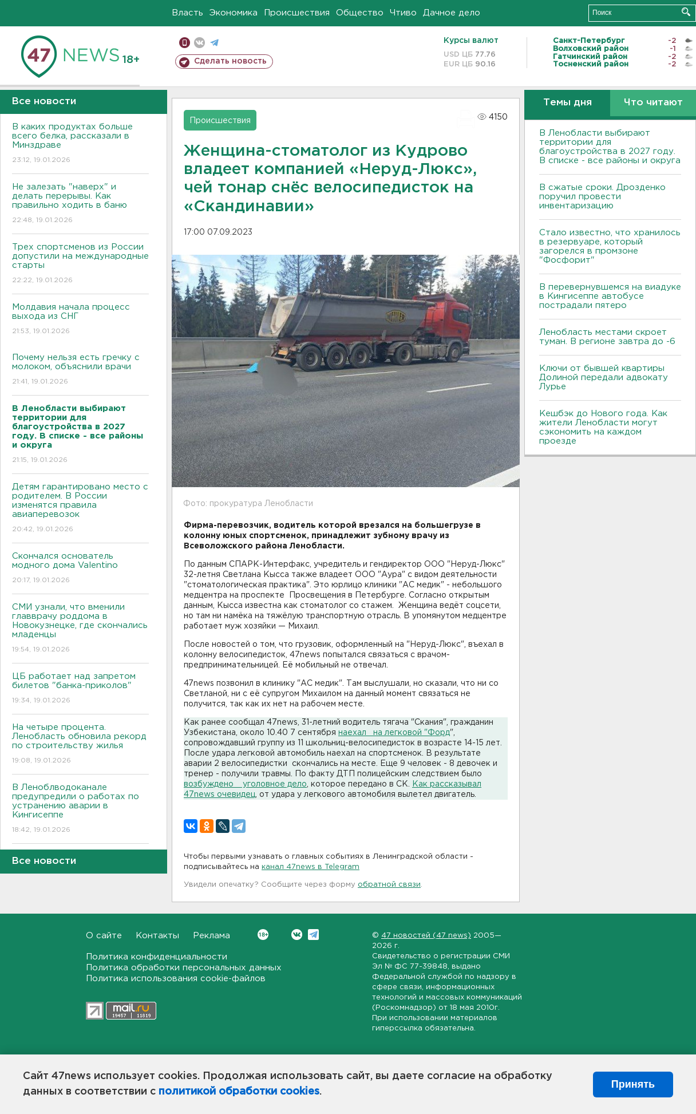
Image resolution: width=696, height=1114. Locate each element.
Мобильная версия (184, 42)
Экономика (233, 13)
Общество (359, 13)
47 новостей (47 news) (426, 936)
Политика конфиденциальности (156, 957)
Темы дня (567, 102)
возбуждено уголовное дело (245, 784)
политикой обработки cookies (239, 1091)
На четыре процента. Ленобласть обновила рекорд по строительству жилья (80, 744)
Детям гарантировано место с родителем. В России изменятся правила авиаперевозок (80, 508)
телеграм (214, 42)
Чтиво (403, 13)
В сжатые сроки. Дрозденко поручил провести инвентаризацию (602, 197)
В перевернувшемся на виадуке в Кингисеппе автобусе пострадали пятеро (610, 296)
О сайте (104, 935)
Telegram (313, 934)
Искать (686, 11)
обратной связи (389, 885)
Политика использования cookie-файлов (176, 978)
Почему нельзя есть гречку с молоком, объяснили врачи (80, 370)
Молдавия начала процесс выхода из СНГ (80, 319)
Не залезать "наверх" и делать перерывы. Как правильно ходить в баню (80, 204)
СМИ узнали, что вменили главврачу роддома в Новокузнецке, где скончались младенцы (80, 628)
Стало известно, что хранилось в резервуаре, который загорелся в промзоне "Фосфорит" (610, 246)
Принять (633, 1084)
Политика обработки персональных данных (184, 967)
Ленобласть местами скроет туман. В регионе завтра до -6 (607, 337)
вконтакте (199, 42)
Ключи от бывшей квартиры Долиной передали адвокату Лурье (603, 377)
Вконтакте (263, 934)
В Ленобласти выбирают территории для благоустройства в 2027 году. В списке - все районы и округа (610, 146)
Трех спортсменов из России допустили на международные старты (80, 264)
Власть (187, 13)
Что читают (653, 102)
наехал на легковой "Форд (394, 732)
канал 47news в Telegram (310, 867)
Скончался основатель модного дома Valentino (80, 568)
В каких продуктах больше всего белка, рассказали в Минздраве (80, 144)
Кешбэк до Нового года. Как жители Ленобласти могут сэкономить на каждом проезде (603, 427)
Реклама (211, 935)
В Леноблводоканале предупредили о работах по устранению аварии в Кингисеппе (80, 809)
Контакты (157, 935)
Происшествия (297, 13)
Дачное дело (451, 13)
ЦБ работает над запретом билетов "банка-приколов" (80, 689)
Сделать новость (230, 61)
